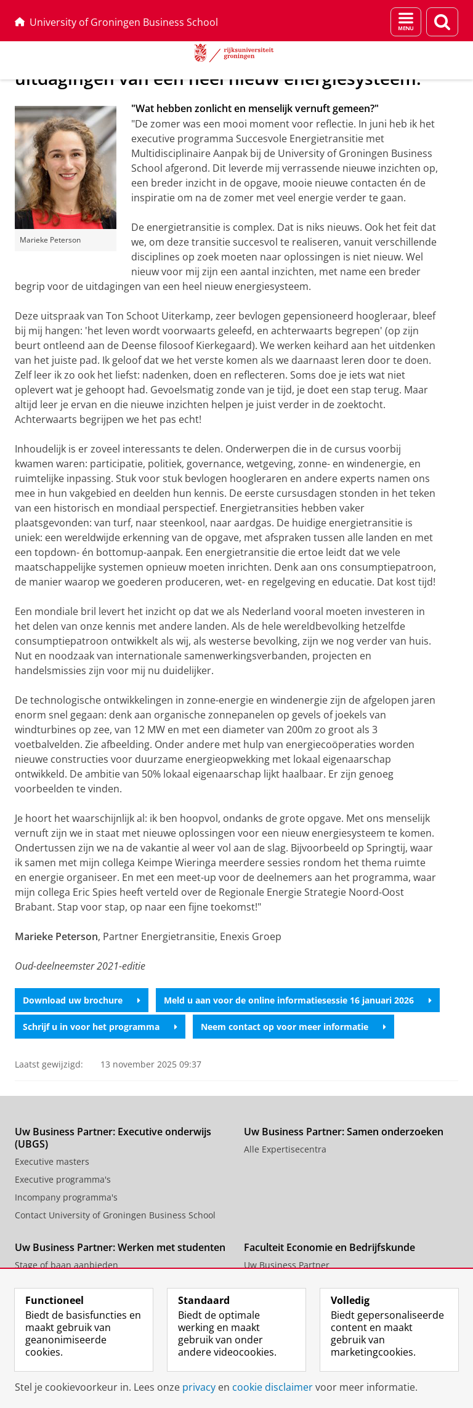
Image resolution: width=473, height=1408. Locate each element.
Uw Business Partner (286, 1265)
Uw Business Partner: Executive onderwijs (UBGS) (113, 1137)
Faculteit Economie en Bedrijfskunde (329, 1247)
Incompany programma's (66, 1197)
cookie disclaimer (272, 1387)
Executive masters (52, 1161)
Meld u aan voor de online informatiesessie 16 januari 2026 (298, 1000)
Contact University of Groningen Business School (115, 1215)
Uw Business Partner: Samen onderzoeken (343, 1131)
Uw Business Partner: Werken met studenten (120, 1247)
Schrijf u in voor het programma (100, 1026)
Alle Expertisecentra (285, 1149)
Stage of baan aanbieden (66, 1265)
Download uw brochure (81, 1000)
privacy (199, 1387)
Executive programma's (63, 1179)
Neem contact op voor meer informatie (293, 1026)
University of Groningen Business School (116, 22)
